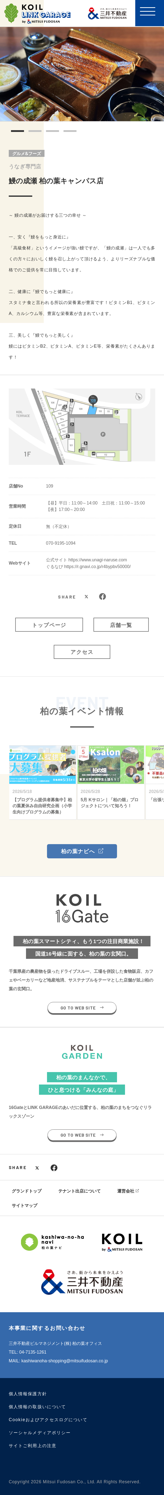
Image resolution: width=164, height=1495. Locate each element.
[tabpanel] (82, 74)
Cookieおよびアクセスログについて (48, 1419)
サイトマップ (24, 1205)
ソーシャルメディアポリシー (40, 1432)
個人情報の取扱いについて (37, 1406)
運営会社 (125, 1191)
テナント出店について (79, 1191)
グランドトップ (27, 1191)
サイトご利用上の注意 (32, 1445)
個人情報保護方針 (28, 1393)
